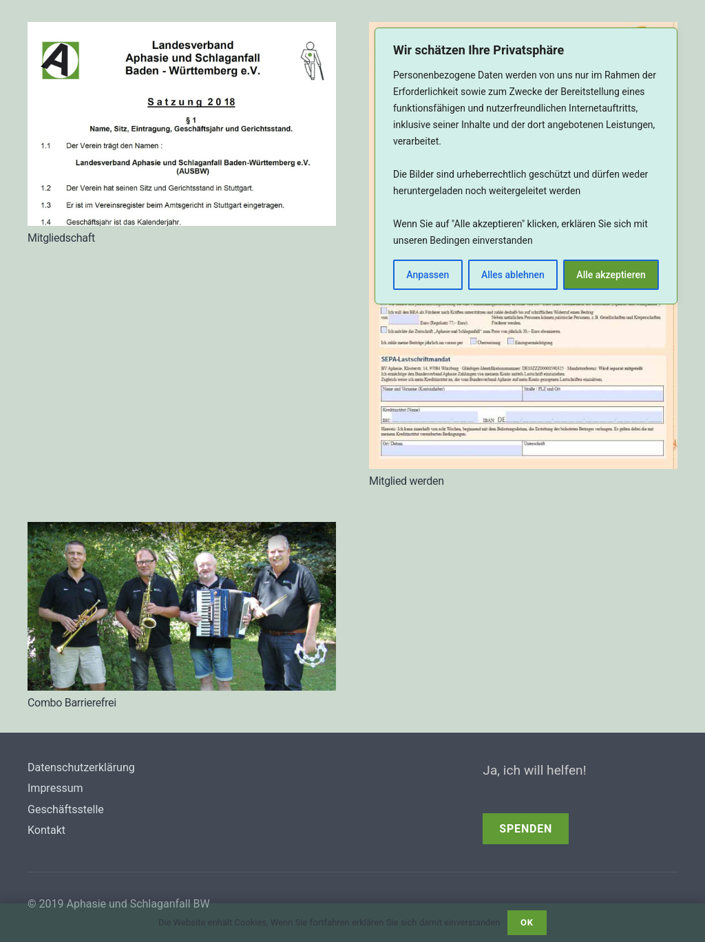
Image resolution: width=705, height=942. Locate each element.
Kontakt (46, 830)
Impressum (55, 788)
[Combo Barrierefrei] (182, 531)
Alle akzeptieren (610, 274)
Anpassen (427, 274)
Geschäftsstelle (66, 809)
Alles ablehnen (513, 274)
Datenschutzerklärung (81, 767)
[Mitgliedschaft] (182, 32)
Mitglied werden (406, 481)
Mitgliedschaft (61, 237)
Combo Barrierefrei (72, 702)
